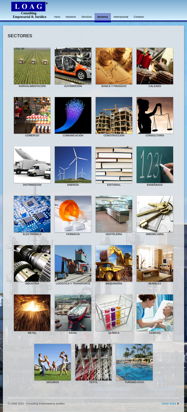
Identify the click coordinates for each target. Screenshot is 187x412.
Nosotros (71, 16)
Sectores (102, 16)
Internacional (121, 16)
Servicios (86, 16)
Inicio (57, 16)
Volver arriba (170, 403)
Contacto (139, 16)
